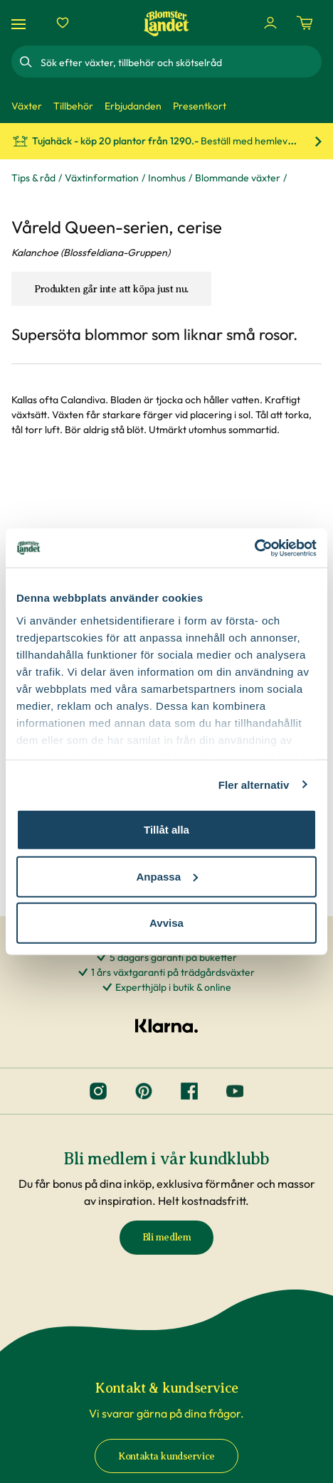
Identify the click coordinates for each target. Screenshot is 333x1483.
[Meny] (20, 23)
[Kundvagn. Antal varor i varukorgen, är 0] (304, 23)
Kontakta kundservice (166, 1456)
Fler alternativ (254, 784)
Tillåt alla (166, 830)
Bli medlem (166, 1237)
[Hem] (166, 23)
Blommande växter (237, 177)
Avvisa (166, 923)
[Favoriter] (63, 23)
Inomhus (167, 177)
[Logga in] (270, 23)
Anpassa (167, 876)
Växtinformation (102, 177)
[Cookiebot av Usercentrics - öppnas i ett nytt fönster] (254, 547)
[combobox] (179, 62)
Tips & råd (33, 177)
